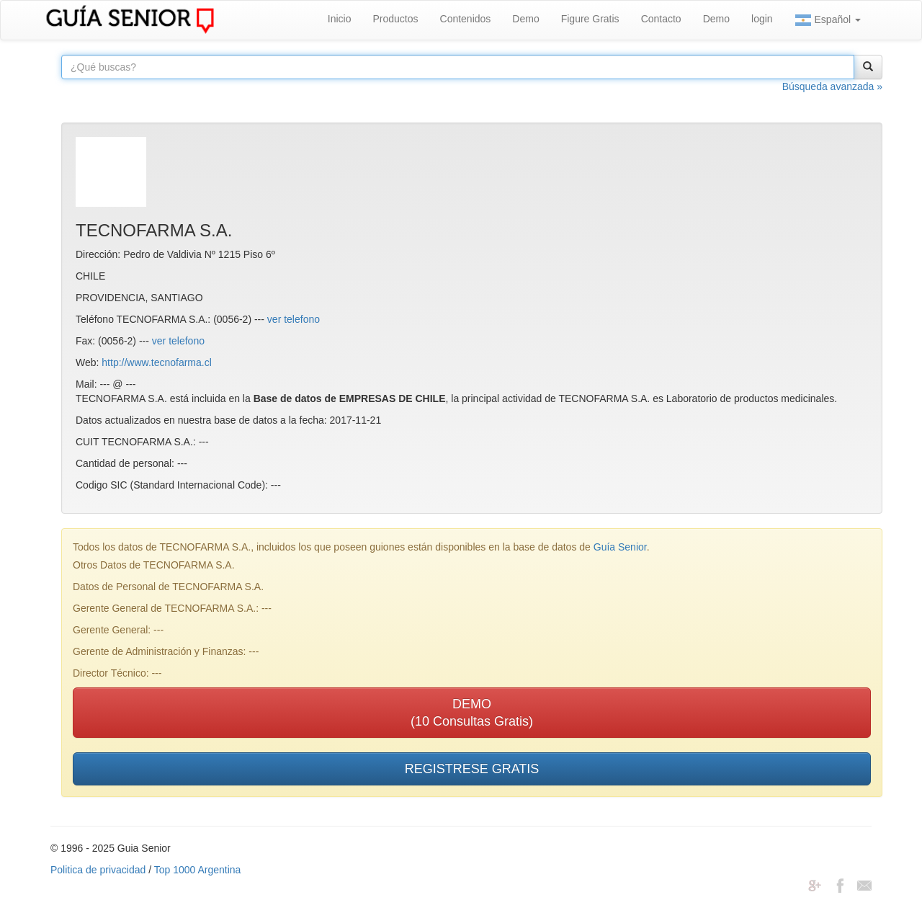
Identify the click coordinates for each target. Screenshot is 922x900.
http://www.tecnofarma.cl (157, 362)
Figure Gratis (590, 18)
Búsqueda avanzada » (832, 86)
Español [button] (828, 20)
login (762, 18)
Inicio (340, 18)
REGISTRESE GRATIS (472, 769)
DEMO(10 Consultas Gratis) (472, 713)
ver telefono (293, 319)
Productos (395, 18)
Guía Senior (620, 547)
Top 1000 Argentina (197, 870)
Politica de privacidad (98, 870)
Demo (525, 18)
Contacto (661, 18)
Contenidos (465, 18)
